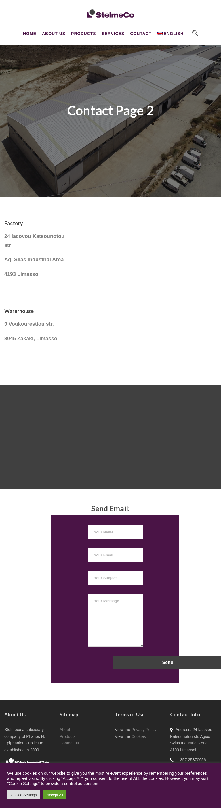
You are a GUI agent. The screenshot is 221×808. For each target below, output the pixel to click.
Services (113, 33)
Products (83, 33)
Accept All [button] (55, 795)
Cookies (138, 736)
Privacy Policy (143, 729)
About (65, 729)
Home (29, 33)
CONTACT (140, 33)
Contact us (69, 743)
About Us (53, 33)
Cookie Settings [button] (24, 795)
